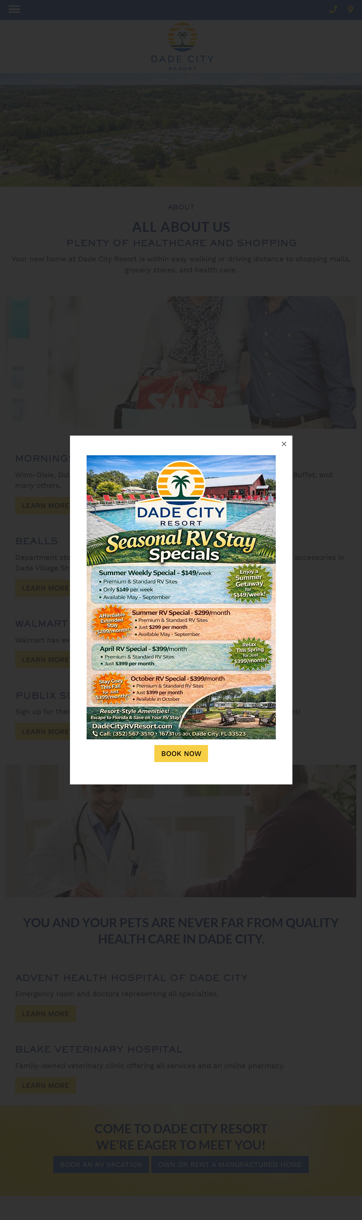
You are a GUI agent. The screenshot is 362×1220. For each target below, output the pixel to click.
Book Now (181, 753)
